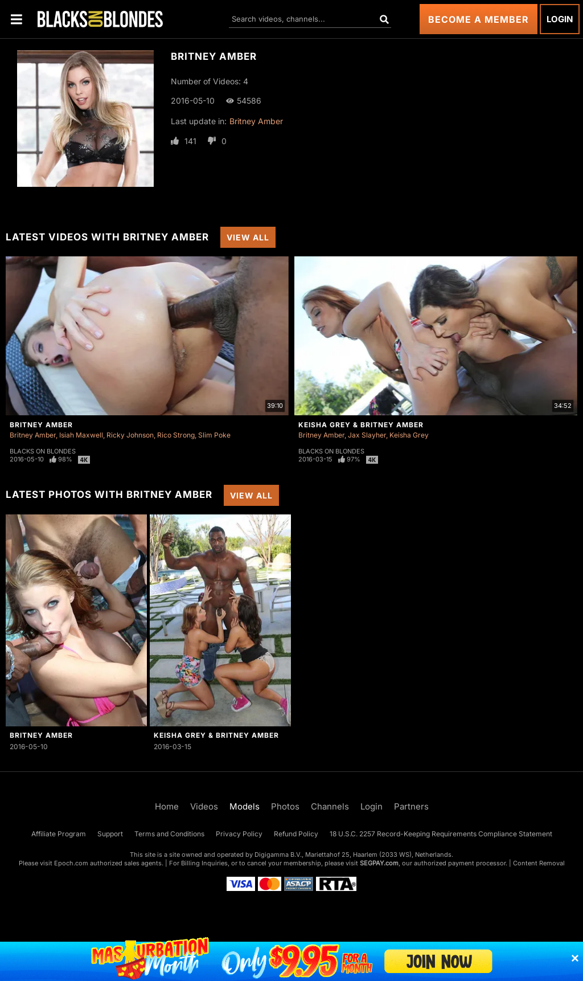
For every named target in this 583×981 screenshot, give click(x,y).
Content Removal (539, 863)
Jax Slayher (367, 435)
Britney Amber (256, 121)
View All (248, 237)
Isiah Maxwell (81, 435)
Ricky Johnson (130, 435)
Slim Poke (214, 435)
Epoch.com (71, 863)
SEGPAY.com (379, 863)
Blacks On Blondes (43, 451)
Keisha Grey (409, 435)
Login (560, 19)
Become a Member (478, 19)
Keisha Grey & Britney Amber (361, 424)
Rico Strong (176, 435)
